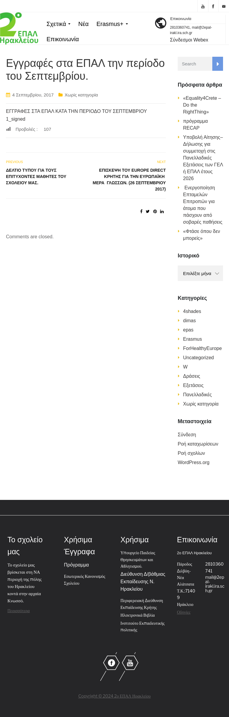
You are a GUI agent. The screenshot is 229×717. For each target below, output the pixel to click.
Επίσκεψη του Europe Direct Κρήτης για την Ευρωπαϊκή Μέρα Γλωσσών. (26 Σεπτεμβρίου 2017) (129, 179)
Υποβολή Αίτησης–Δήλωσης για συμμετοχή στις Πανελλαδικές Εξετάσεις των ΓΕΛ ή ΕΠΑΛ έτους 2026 (203, 158)
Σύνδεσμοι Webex (189, 39)
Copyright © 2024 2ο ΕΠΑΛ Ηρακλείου (114, 695)
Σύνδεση (187, 434)
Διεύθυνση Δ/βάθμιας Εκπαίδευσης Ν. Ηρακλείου (142, 582)
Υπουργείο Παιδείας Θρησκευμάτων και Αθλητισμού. (137, 559)
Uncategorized (198, 357)
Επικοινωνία (63, 39)
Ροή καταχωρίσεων (198, 443)
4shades (192, 311)
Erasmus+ (109, 24)
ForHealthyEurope (202, 348)
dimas (189, 320)
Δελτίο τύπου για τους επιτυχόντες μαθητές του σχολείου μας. (36, 176)
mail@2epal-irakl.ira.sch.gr (214, 584)
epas (188, 329)
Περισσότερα (18, 610)
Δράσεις (191, 376)
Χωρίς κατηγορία (81, 94)
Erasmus (192, 339)
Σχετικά (56, 24)
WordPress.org (193, 462)
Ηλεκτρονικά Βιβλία (137, 615)
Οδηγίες (184, 612)
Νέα (83, 24)
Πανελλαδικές (197, 394)
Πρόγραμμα (76, 564)
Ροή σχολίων (191, 453)
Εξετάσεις (193, 385)
